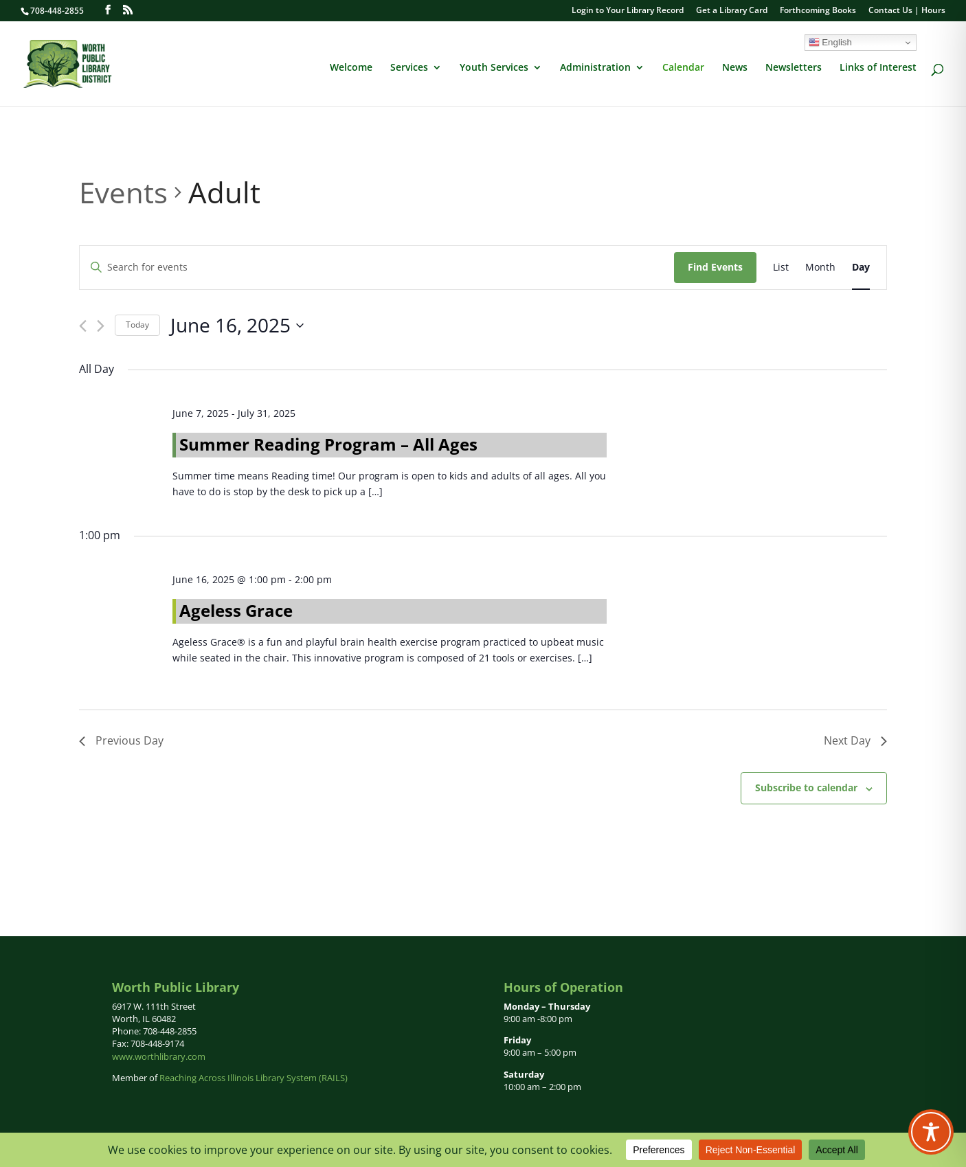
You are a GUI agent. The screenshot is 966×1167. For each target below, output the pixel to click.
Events (123, 192)
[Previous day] (83, 325)
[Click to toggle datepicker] (237, 325)
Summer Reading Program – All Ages (328, 444)
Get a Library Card (731, 11)
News (735, 68)
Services (409, 68)
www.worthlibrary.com (158, 1056)
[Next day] (100, 325)
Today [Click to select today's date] (137, 324)
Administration (595, 68)
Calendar (683, 68)
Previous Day (121, 740)
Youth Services (494, 68)
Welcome (351, 68)
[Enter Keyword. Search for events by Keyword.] (377, 267)
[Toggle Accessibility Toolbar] (931, 1132)
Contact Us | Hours (906, 11)
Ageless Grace (236, 610)
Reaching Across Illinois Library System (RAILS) (253, 1078)
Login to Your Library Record (628, 11)
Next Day (855, 740)
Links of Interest (878, 68)
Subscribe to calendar (806, 787)
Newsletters (793, 68)
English (830, 42)
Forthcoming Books (818, 11)
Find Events (715, 266)
